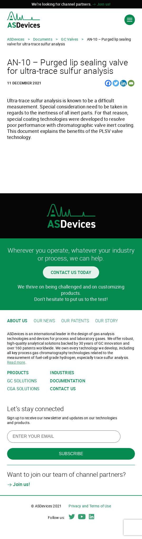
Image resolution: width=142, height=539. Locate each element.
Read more (16, 362)
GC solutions (22, 381)
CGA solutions (23, 389)
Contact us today (71, 272)
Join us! (101, 4)
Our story (106, 321)
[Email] (131, 83)
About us (17, 321)
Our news (44, 321)
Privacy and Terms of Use (90, 505)
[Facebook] (108, 83)
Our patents (75, 321)
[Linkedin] (123, 83)
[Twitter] (116, 83)
